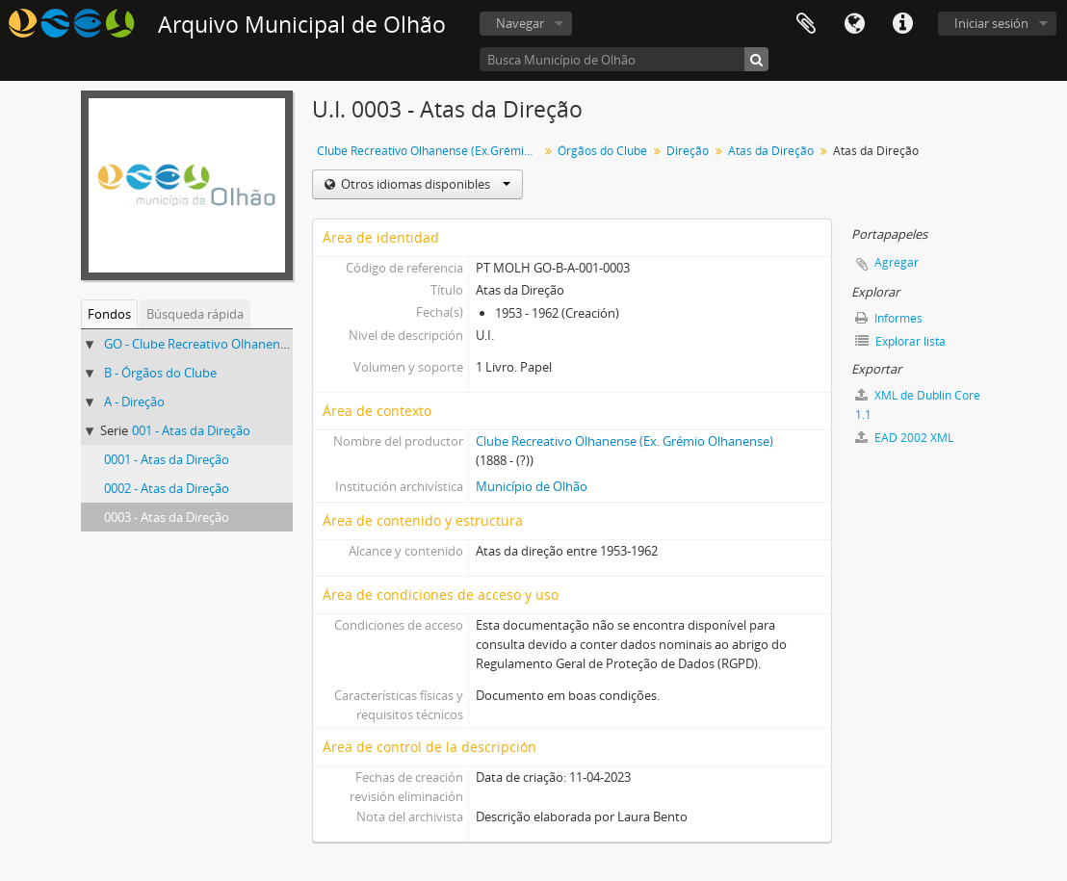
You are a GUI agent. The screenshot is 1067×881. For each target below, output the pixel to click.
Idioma (854, 24)
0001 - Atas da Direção (166, 459)
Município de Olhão (531, 486)
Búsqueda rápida (195, 314)
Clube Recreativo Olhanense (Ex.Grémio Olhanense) (430, 151)
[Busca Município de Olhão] (624, 59)
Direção (687, 151)
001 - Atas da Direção (191, 430)
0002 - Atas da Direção (166, 488)
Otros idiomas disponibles (424, 184)
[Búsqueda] (756, 59)
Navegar (520, 23)
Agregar (896, 262)
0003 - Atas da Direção (166, 517)
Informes (889, 318)
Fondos (109, 314)
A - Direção (134, 401)
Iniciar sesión (991, 23)
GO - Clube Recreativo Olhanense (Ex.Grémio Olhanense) (265, 343)
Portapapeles (806, 24)
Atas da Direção (771, 151)
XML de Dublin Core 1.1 (917, 405)
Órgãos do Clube (602, 151)
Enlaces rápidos (902, 24)
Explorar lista (900, 341)
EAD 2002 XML (904, 437)
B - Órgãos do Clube (160, 372)
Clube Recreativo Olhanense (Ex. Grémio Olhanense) (624, 441)
